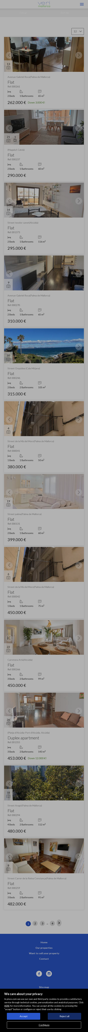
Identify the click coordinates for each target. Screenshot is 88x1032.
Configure (44, 1024)
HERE (7, 1005)
